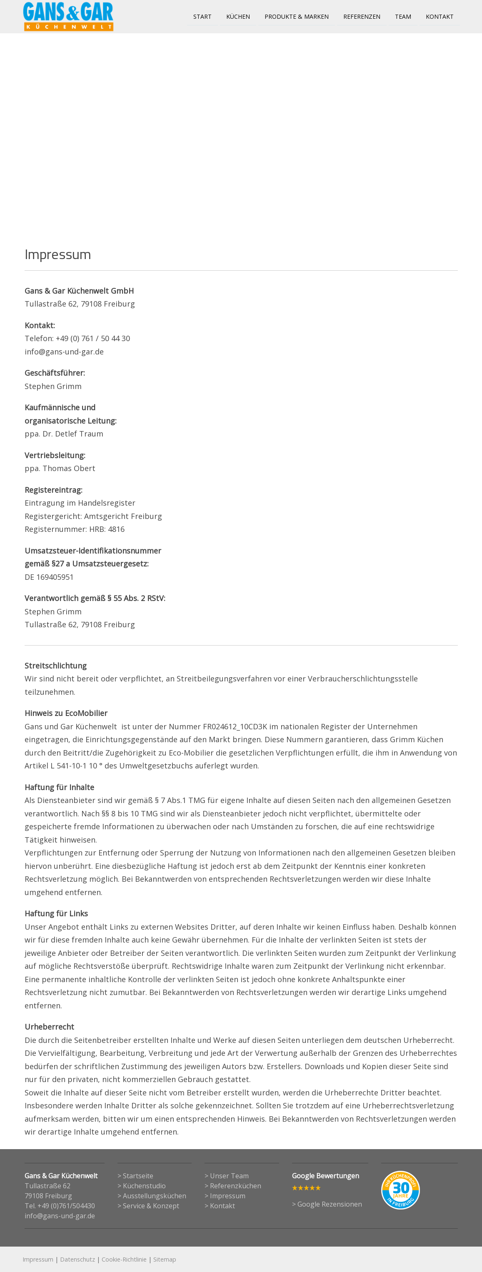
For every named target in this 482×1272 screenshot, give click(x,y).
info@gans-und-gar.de (60, 1215)
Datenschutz (77, 1259)
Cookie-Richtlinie (124, 1259)
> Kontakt (220, 1205)
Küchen (238, 16)
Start (202, 16)
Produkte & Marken (297, 16)
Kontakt (440, 16)
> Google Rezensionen (327, 1204)
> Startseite (135, 1175)
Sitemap (164, 1259)
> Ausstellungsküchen (151, 1195)
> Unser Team (227, 1175)
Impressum (37, 1259)
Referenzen (361, 16)
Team (403, 16)
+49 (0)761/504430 (66, 1205)
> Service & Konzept (148, 1205)
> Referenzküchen (233, 1185)
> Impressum (225, 1195)
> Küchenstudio (141, 1185)
